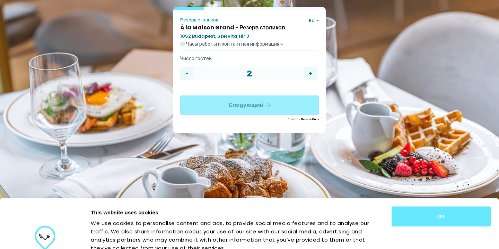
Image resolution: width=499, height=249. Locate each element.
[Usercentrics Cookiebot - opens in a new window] (45, 235)
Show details (364, 235)
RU (312, 20)
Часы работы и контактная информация (231, 44)
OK (441, 167)
